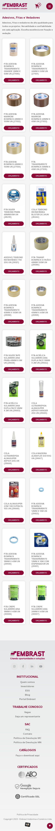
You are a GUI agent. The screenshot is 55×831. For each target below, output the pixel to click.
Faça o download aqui (27, 755)
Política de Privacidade (27, 814)
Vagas (27, 712)
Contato (27, 733)
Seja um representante (27, 716)
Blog (27, 694)
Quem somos (27, 682)
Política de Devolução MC (27, 738)
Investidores (27, 686)
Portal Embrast (27, 699)
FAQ (27, 729)
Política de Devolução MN (27, 742)
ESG (27, 690)
